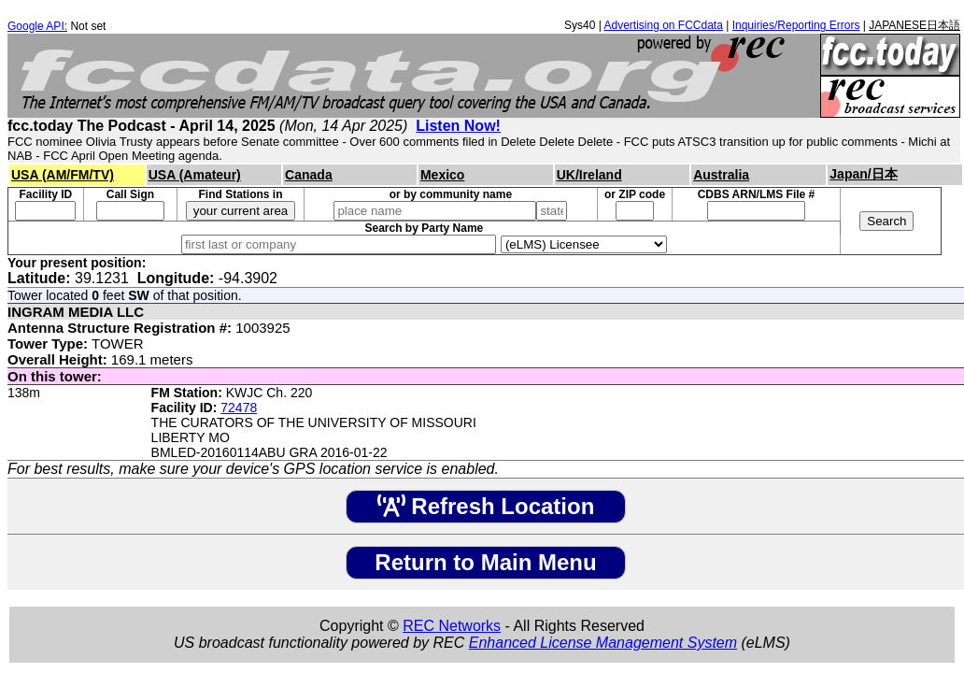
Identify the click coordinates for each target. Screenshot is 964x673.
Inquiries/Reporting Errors (796, 25)
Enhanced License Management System (603, 643)
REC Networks (452, 626)
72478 (238, 407)
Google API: (37, 26)
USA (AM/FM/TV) (62, 174)
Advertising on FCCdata (662, 25)
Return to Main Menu (485, 562)
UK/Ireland (589, 174)
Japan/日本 (863, 173)
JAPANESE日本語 (914, 25)
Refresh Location (486, 506)
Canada (309, 174)
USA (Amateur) (195, 174)
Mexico (442, 174)
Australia (721, 174)
